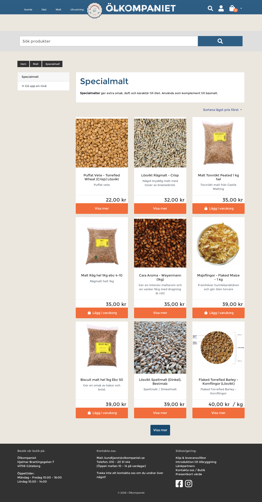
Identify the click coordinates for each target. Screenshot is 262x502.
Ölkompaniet (141, 8)
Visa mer (102, 208)
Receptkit (116, 27)
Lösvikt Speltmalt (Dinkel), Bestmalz (160, 382)
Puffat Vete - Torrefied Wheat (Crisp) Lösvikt (102, 177)
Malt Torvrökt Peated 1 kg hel (218, 177)
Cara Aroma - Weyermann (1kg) (160, 277)
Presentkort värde (189, 474)
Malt (58, 27)
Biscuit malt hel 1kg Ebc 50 (101, 380)
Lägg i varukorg (218, 208)
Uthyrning (137, 27)
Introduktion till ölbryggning (196, 462)
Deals (156, 27)
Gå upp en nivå (34, 86)
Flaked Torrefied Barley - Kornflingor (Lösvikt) (218, 382)
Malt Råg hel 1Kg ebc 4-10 (101, 275)
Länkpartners (185, 466)
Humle (28, 27)
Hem (23, 63)
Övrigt (97, 27)
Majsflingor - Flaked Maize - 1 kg (218, 277)
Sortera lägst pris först (221, 110)
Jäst (43, 27)
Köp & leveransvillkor (191, 458)
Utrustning (77, 27)
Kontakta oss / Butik (190, 470)
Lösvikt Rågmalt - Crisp (160, 175)
